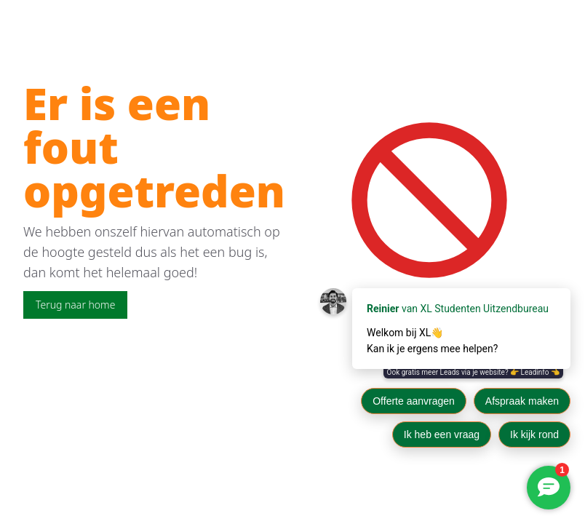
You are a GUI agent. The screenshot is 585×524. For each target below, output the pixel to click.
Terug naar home (75, 304)
